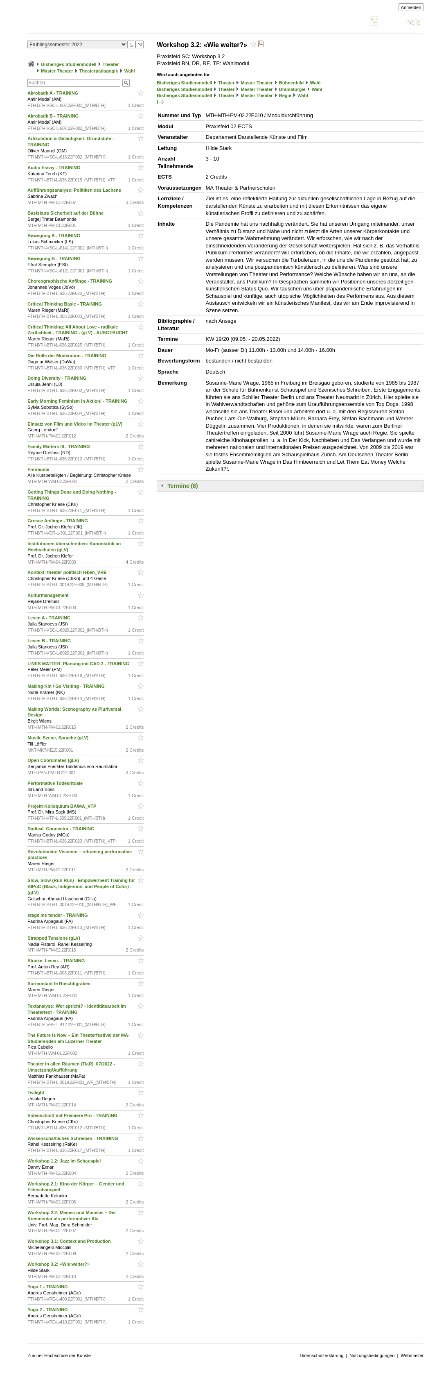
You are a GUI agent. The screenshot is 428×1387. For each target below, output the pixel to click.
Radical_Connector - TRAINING (61, 828)
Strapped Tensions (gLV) (54, 938)
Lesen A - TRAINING (49, 617)
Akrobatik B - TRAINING (53, 115)
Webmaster (412, 1355)
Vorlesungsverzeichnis (87, 21)
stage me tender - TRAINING (58, 915)
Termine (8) (182, 486)
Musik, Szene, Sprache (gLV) (58, 737)
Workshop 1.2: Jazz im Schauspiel (64, 1160)
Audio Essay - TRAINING (54, 167)
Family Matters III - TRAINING (59, 446)
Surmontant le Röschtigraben (59, 983)
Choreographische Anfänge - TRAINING (70, 281)
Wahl (129, 70)
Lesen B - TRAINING (49, 640)
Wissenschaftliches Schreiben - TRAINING (73, 1138)
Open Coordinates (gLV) (53, 760)
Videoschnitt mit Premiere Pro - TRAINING (73, 1115)
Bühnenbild (291, 82)
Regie (285, 95)
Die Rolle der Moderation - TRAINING (67, 355)
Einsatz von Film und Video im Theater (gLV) (75, 424)
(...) (160, 101)
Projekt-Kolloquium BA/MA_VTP (62, 806)
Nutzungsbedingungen (371, 1355)
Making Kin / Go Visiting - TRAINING (66, 686)
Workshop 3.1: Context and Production (69, 1241)
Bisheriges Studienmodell (68, 64)
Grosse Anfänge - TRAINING (58, 520)
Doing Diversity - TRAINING (57, 378)
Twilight (36, 1092)
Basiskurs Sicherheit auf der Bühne (66, 213)
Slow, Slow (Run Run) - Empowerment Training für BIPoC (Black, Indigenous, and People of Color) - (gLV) (81, 886)
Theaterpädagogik (98, 70)
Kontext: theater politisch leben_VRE (67, 572)
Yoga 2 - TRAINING (48, 1309)
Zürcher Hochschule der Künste (59, 1355)
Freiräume (38, 469)
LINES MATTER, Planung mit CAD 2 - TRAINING (79, 663)
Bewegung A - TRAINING (54, 235)
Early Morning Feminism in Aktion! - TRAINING (77, 401)
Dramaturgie (292, 89)
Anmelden (411, 7)
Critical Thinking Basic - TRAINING (65, 303)
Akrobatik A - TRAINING (53, 93)
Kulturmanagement (48, 595)
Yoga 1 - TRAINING (48, 1286)
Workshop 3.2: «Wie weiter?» (59, 1264)
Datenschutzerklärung (321, 1355)
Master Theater (57, 70)
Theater (111, 64)
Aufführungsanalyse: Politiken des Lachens (74, 190)
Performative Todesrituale (55, 783)
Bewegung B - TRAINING (54, 258)
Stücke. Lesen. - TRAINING (56, 960)
